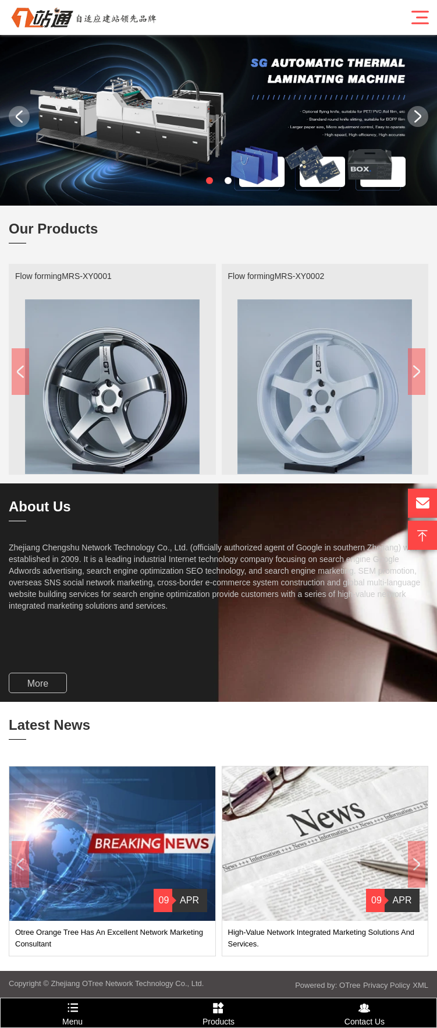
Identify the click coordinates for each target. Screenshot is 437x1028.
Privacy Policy (386, 985)
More (37, 683)
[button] (209, 180)
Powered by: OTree (327, 985)
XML (420, 985)
